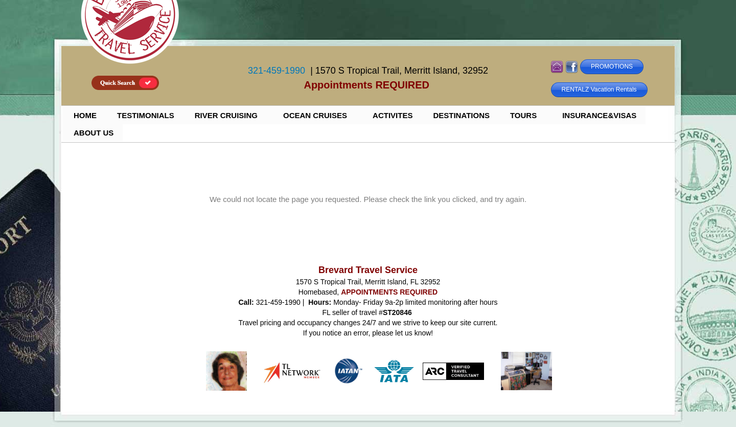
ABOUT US (93, 132)
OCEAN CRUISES (315, 115)
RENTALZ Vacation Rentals (599, 89)
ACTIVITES (392, 115)
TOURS (523, 115)
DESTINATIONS (461, 115)
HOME (85, 115)
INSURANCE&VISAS (599, 115)
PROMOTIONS (612, 66)
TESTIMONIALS (145, 115)
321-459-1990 (276, 70)
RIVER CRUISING (226, 115)
